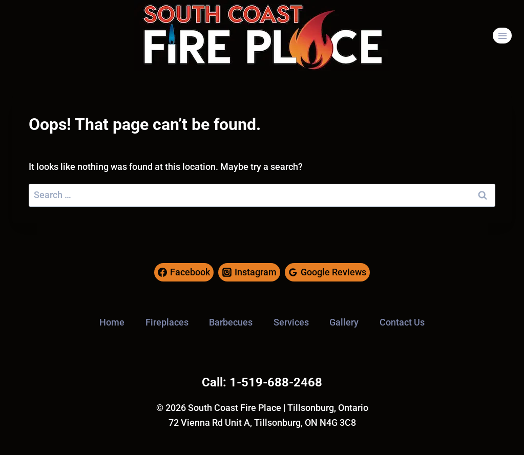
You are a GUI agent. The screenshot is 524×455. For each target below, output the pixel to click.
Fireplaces (166, 322)
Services (291, 322)
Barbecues (231, 322)
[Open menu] (502, 36)
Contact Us (402, 322)
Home (111, 322)
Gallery (344, 322)
